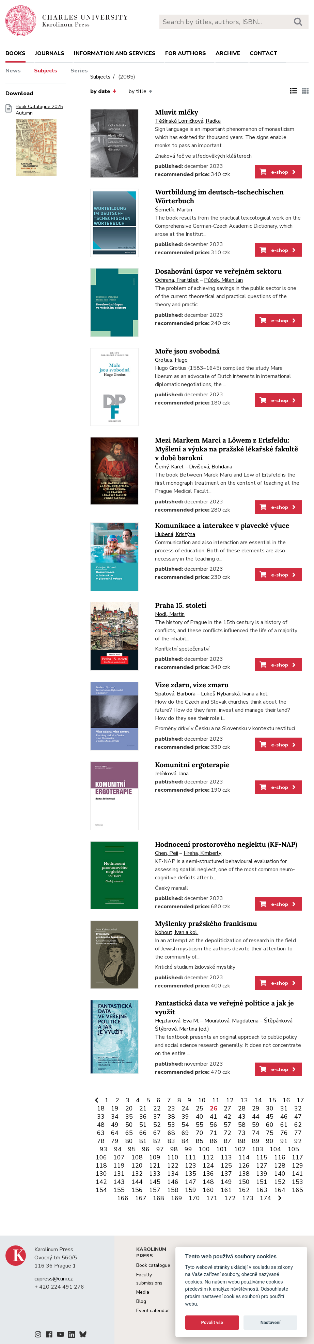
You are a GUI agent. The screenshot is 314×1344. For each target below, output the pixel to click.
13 (244, 1100)
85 (199, 1141)
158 (172, 1190)
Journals (49, 53)
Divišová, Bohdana (210, 466)
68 (171, 1133)
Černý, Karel (169, 466)
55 (199, 1125)
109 (154, 1157)
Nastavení (271, 1322)
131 (119, 1174)
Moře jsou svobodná (187, 351)
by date (103, 91)
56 (213, 1125)
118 (101, 1165)
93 (103, 1149)
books (15, 53)
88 (242, 1141)
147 (190, 1182)
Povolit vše (212, 1322)
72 (227, 1133)
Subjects (45, 70)
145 (154, 1182)
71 (213, 1133)
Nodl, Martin (170, 614)
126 (244, 1165)
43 (242, 1117)
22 (157, 1108)
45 (269, 1117)
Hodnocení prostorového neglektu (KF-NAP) (226, 844)
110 (172, 1157)
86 (213, 1141)
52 (157, 1125)
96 (146, 1149)
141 (297, 1174)
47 (298, 1117)
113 (226, 1157)
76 (284, 1133)
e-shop (278, 172)
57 (227, 1125)
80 (129, 1141)
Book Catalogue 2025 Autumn (39, 142)
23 (171, 1108)
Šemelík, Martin (173, 209)
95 (132, 1149)
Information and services (115, 53)
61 (284, 1125)
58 (242, 1125)
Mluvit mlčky (176, 112)
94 (118, 1149)
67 (157, 1133)
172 (230, 1198)
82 (157, 1141)
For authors (185, 53)
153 (297, 1182)
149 (226, 1182)
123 (190, 1165)
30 (269, 1108)
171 (212, 1198)
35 (129, 1117)
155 (119, 1190)
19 (115, 1108)
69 (185, 1133)
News (13, 70)
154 (101, 1190)
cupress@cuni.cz (53, 1278)
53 (171, 1125)
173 (247, 1198)
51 (143, 1125)
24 (185, 1108)
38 (171, 1117)
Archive (228, 53)
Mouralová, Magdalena (231, 1020)
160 (208, 1190)
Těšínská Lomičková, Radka (188, 121)
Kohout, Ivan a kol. (176, 932)
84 (185, 1141)
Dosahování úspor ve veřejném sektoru (218, 271)
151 (261, 1182)
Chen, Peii (166, 853)
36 (143, 1117)
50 (129, 1125)
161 (226, 1190)
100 (204, 1149)
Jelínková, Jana (172, 773)
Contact (264, 53)
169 (176, 1198)
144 (137, 1182)
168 (158, 1198)
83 (171, 1141)
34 (115, 1117)
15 (272, 1100)
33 (101, 1117)
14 (258, 1100)
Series (79, 70)
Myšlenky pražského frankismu (206, 923)
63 (101, 1133)
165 (297, 1190)
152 (279, 1182)
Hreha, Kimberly (202, 853)
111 (190, 1157)
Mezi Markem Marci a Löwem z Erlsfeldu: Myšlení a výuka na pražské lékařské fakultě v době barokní (226, 449)
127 (261, 1165)
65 (129, 1133)
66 (143, 1133)
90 (269, 1141)
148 (208, 1182)
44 (256, 1117)
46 (284, 1117)
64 (115, 1133)
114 (244, 1157)
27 (227, 1108)
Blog (141, 1301)
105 (293, 1149)
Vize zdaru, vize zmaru (192, 685)
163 (261, 1190)
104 (275, 1149)
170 (194, 1198)
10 (202, 1100)
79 (115, 1141)
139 (261, 1174)
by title (140, 91)
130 (101, 1174)
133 (154, 1174)
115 (261, 1157)
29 (256, 1108)
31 (284, 1108)
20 (129, 1108)
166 (122, 1198)
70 (199, 1133)
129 (297, 1165)
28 (242, 1108)
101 (221, 1149)
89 (256, 1141)
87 (227, 1141)
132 (137, 1174)
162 (244, 1190)
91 (284, 1141)
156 (137, 1190)
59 (256, 1125)
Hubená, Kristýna (175, 534)
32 (298, 1108)
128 (279, 1165)
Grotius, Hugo (171, 360)
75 (269, 1133)
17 (300, 1100)
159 (190, 1190)
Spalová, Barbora (175, 693)
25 (199, 1108)
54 (185, 1125)
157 (154, 1190)
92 (298, 1141)
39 (185, 1117)
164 (279, 1190)
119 (119, 1165)
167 (140, 1198)
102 (240, 1149)
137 (226, 1174)
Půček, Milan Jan (223, 280)
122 (172, 1165)
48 (101, 1125)
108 (137, 1157)
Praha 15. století (180, 605)
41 (213, 1117)
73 (242, 1133)
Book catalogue (153, 1265)
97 (160, 1149)
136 (208, 1174)
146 (172, 1182)
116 (279, 1157)
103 (257, 1149)
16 (286, 1100)
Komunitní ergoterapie (192, 765)
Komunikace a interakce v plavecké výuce (222, 525)
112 (208, 1157)
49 (115, 1125)
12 (230, 1100)
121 (154, 1165)
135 (190, 1174)
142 (101, 1182)
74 (256, 1133)
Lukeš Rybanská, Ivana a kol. (234, 693)
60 (269, 1125)
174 (265, 1198)
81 (143, 1141)
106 (101, 1157)
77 (298, 1133)
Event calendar (152, 1310)
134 (172, 1174)
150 (244, 1182)
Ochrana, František (177, 280)
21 (143, 1108)
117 (297, 1157)
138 (244, 1174)
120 (137, 1165)
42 (227, 1117)
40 (199, 1117)
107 (119, 1157)
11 (216, 1100)
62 (298, 1125)
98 (174, 1149)
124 (208, 1165)
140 (279, 1174)
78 (101, 1141)
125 (226, 1165)
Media (142, 1292)
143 (119, 1182)
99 (188, 1149)
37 (157, 1117)
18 (101, 1108)
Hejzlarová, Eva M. (177, 1020)
